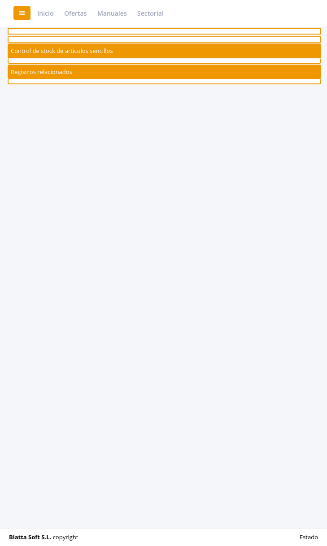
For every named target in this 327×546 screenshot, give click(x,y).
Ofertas (75, 13)
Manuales (112, 13)
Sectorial (150, 13)
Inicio (45, 13)
